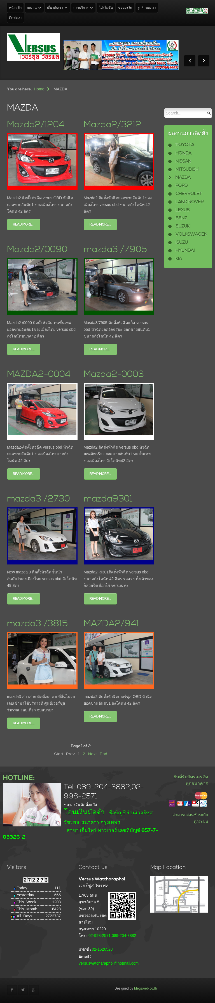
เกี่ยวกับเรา (55, 8)
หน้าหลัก (15, 8)
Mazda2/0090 (37, 249)
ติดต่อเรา (15, 18)
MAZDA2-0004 (39, 374)
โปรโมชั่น (106, 8)
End (103, 753)
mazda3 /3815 (37, 623)
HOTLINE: (19, 778)
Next (92, 753)
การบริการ (80, 8)
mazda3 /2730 (38, 499)
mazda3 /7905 (115, 249)
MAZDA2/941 (111, 623)
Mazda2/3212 (112, 124)
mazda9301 (108, 499)
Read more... (23, 224)
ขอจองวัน (125, 8)
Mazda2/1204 (35, 124)
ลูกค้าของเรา (146, 8)
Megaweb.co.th (145, 988)
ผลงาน (32, 8)
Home (39, 89)
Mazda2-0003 (114, 374)
